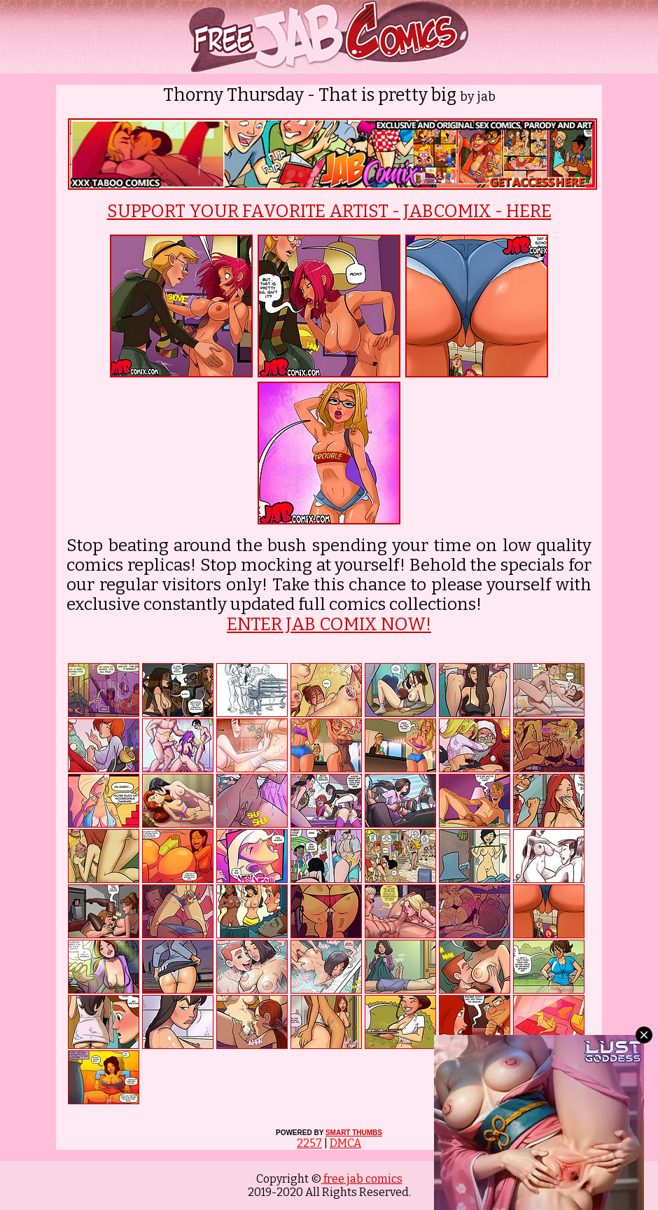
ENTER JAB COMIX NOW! (329, 624)
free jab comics (361, 1178)
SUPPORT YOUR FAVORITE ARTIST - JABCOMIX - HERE (329, 211)
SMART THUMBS (354, 1132)
